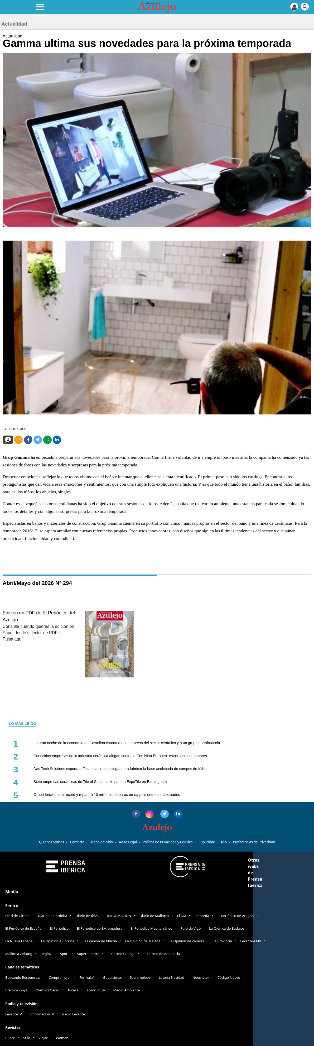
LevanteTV (13, 1014)
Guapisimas (112, 977)
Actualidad (12, 36)
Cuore (10, 1037)
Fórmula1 (87, 977)
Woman (62, 1037)
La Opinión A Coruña (57, 941)
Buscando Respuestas (22, 977)
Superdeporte (88, 953)
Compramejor (60, 977)
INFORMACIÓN (119, 915)
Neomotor (200, 977)
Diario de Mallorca (154, 915)
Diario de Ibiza (87, 915)
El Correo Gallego (122, 953)
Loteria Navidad (171, 977)
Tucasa (73, 990)
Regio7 (46, 953)
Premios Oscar (47, 990)
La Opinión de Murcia (100, 941)
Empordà (202, 915)
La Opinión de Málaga (142, 941)
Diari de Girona (17, 915)
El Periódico (59, 928)
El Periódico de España (23, 928)
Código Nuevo (229, 977)
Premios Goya (16, 990)
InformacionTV (42, 1014)
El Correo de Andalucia (162, 953)
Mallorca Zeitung (18, 953)
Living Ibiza (96, 990)
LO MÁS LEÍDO (22, 724)
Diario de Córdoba (52, 915)
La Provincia (222, 941)
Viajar (42, 1037)
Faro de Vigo (191, 928)
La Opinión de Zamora (187, 941)
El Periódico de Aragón (236, 915)
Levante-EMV (250, 941)
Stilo (26, 1037)
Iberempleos (140, 977)
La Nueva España (19, 941)
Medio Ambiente (126, 990)
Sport (64, 953)
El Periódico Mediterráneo (151, 928)
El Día (181, 915)
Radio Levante (73, 1014)
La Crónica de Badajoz (226, 928)
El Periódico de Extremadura (99, 928)
